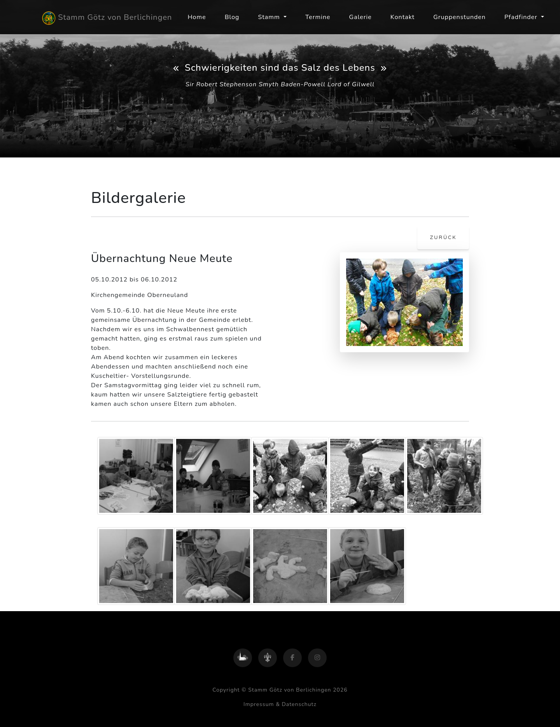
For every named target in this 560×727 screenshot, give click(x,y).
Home (196, 17)
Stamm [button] (270, 17)
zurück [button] (443, 237)
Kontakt (402, 17)
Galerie (360, 17)
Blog (232, 17)
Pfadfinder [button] (521, 17)
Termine (318, 17)
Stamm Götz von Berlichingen (107, 18)
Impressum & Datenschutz (280, 704)
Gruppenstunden (459, 17)
